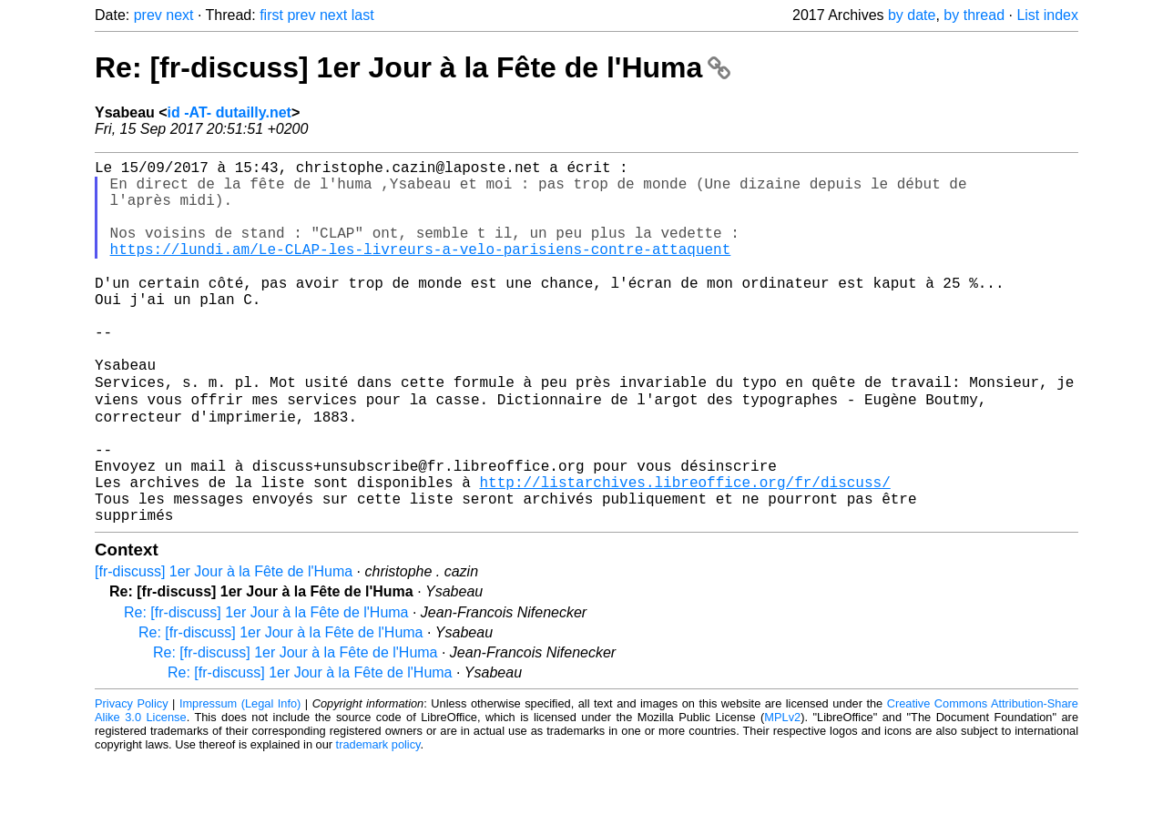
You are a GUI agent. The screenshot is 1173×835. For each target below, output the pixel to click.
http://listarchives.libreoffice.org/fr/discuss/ (684, 551)
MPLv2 (782, 793)
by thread (974, 15)
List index (1047, 15)
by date (911, 15)
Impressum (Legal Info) (240, 780)
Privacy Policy (131, 780)
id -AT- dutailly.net (229, 112)
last (363, 15)
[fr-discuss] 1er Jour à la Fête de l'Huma (223, 648)
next (179, 15)
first (271, 15)
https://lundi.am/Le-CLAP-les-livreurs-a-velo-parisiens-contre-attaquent (420, 270)
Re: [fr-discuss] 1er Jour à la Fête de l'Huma (412, 67)
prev (148, 15)
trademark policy (378, 821)
